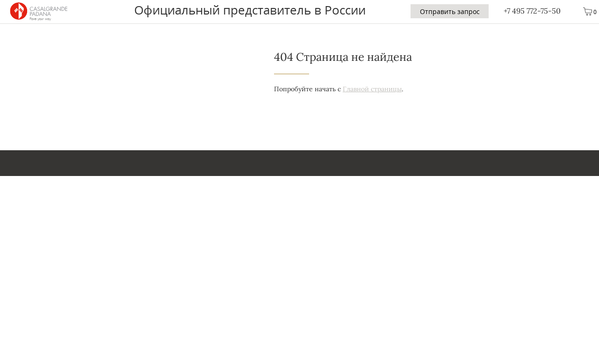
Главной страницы (372, 89)
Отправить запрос (450, 11)
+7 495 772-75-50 (532, 10)
